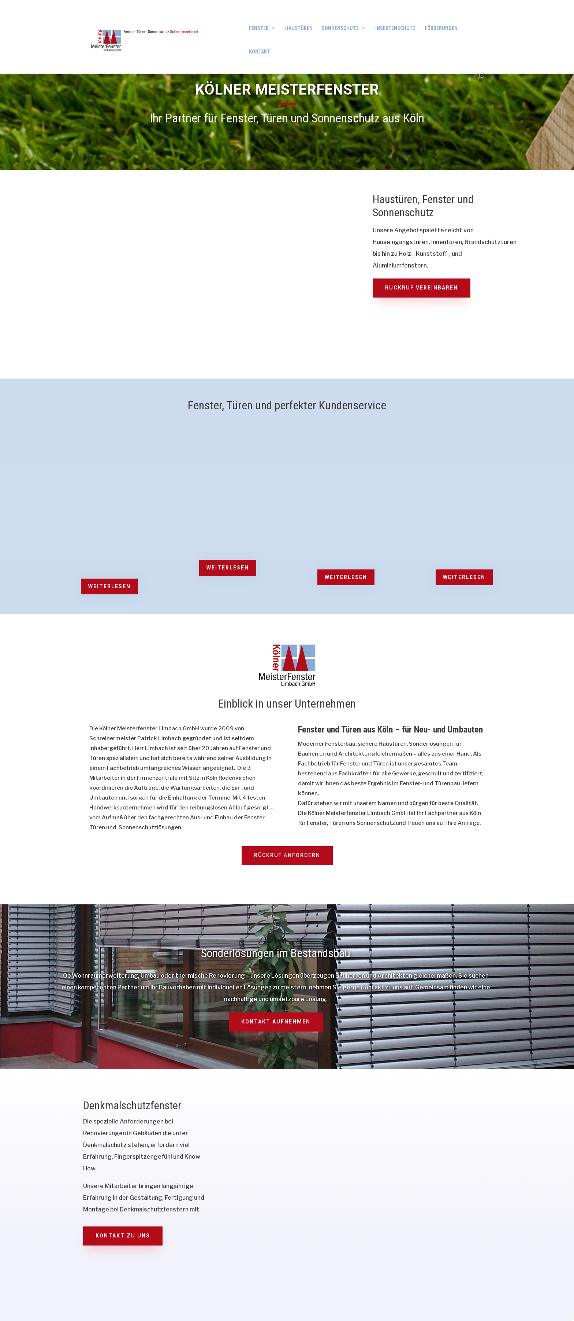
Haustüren (299, 28)
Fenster (259, 28)
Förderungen (441, 28)
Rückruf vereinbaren (421, 288)
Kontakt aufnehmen (275, 1022)
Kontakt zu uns (123, 1236)
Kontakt (259, 52)
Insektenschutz (395, 28)
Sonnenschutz (340, 28)
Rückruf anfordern (287, 855)
